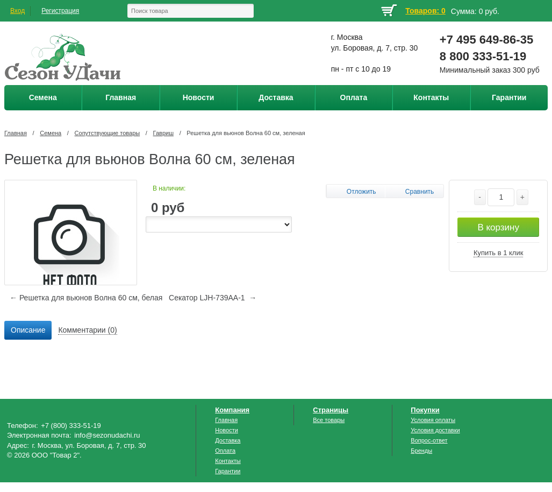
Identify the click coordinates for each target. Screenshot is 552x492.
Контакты (228, 461)
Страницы (330, 410)
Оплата (225, 450)
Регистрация (60, 11)
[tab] (28, 330)
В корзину (498, 227)
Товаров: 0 (425, 10)
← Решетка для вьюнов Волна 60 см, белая (86, 297)
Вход (17, 11)
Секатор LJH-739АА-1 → (212, 297)
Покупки (425, 410)
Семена (50, 133)
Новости (226, 430)
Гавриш (163, 133)
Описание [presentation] (28, 330)
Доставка (227, 440)
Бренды (421, 450)
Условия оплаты (433, 420)
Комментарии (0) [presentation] (87, 330)
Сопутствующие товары (107, 133)
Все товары (329, 420)
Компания (232, 410)
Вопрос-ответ (429, 440)
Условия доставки (435, 430)
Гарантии (227, 471)
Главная (15, 133)
